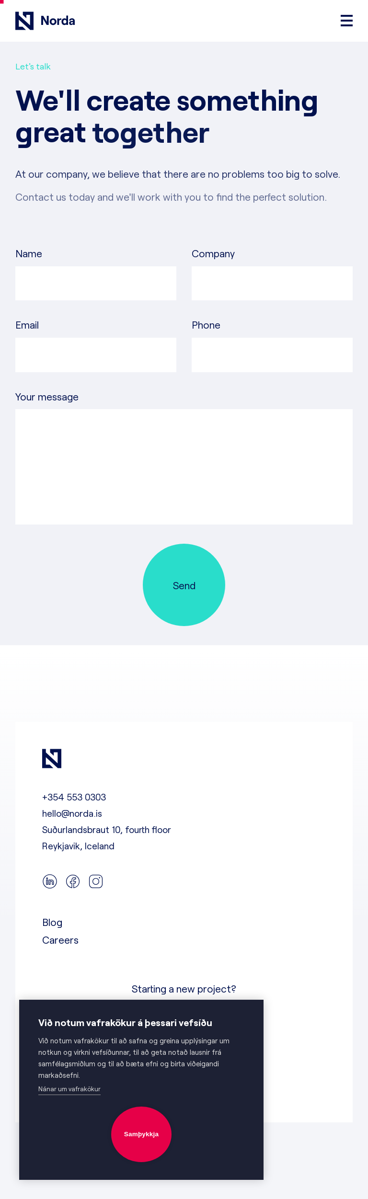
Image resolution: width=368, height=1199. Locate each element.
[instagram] (96, 882)
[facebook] (72, 882)
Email (27, 325)
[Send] (184, 585)
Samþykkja (141, 1134)
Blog (52, 922)
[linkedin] (50, 882)
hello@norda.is (72, 813)
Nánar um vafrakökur (69, 1089)
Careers (60, 940)
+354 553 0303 (74, 796)
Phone (206, 325)
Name (28, 253)
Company (213, 253)
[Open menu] (347, 20)
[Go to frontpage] (45, 20)
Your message (47, 396)
